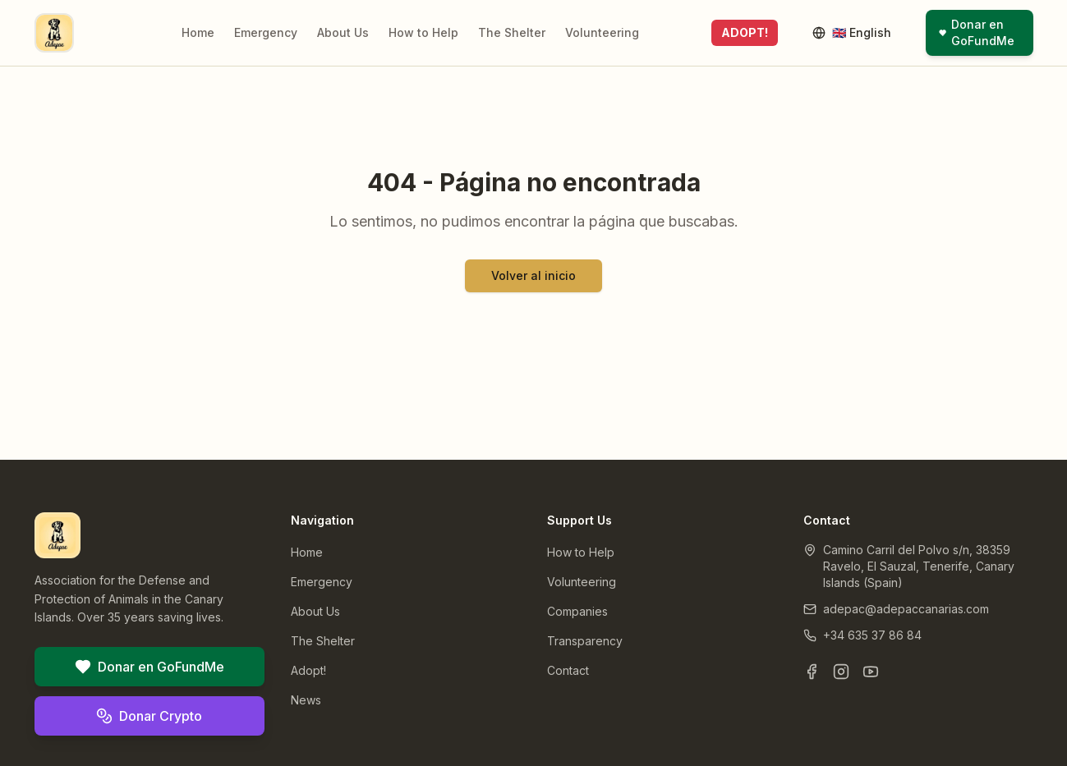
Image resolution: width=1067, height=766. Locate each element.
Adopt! (308, 670)
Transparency (585, 641)
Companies (577, 611)
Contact (568, 670)
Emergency (265, 32)
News (306, 700)
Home (198, 32)
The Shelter (511, 32)
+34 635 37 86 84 (872, 635)
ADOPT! (744, 32)
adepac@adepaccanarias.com (906, 609)
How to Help (423, 32)
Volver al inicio (533, 275)
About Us (343, 32)
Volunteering (602, 32)
